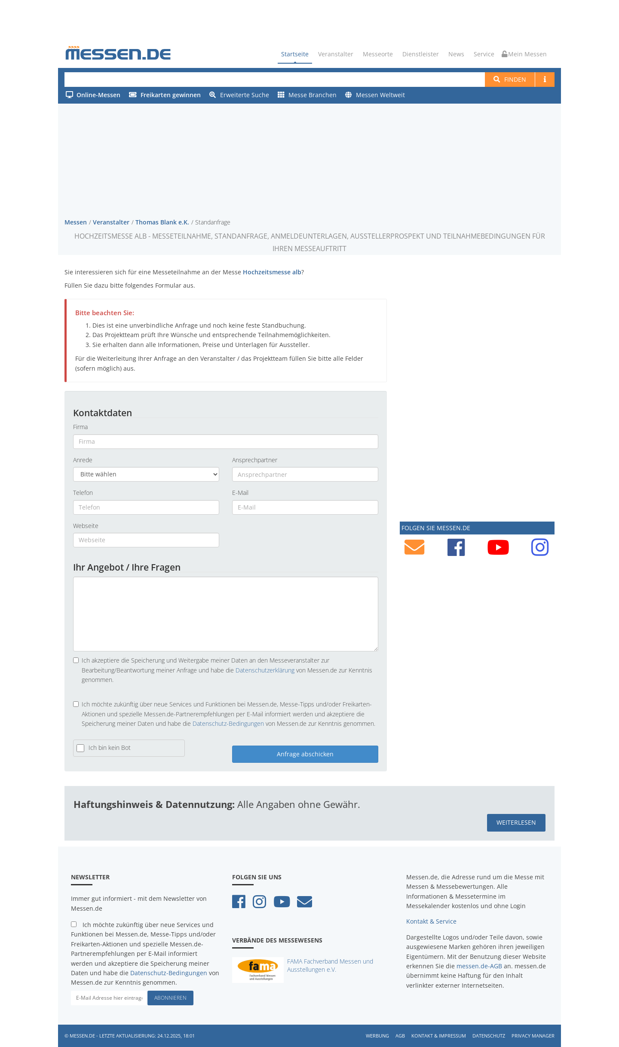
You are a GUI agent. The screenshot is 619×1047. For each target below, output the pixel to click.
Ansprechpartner (254, 459)
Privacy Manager (533, 1035)
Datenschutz (488, 1035)
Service (484, 54)
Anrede (82, 459)
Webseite (85, 525)
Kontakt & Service (431, 921)
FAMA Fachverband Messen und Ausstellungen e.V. (330, 965)
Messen (75, 222)
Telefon (83, 492)
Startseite (295, 54)
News (456, 54)
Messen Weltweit (375, 95)
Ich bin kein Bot (110, 747)
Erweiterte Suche (239, 95)
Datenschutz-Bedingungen (228, 723)
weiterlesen (516, 822)
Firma (80, 427)
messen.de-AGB (479, 965)
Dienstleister (420, 54)
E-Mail (240, 492)
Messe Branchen (307, 95)
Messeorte (378, 54)
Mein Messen (524, 54)
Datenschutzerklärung (265, 670)
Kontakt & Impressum (438, 1035)
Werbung (377, 1035)
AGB (400, 1035)
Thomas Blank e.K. (162, 222)
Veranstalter (335, 54)
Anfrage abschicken (305, 753)
